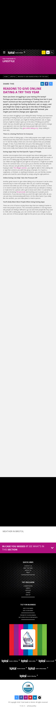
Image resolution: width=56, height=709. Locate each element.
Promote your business (28, 615)
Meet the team (28, 568)
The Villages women (20, 168)
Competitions (28, 586)
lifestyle (12, 76)
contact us (28, 566)
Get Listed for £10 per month (28, 617)
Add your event (28, 610)
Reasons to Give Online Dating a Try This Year (33, 76)
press (28, 572)
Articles (28, 590)
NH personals (20, 192)
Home (6, 76)
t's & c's (22, 706)
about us (28, 570)
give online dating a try (30, 128)
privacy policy (31, 706)
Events (28, 588)
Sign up (28, 595)
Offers (28, 592)
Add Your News (28, 608)
